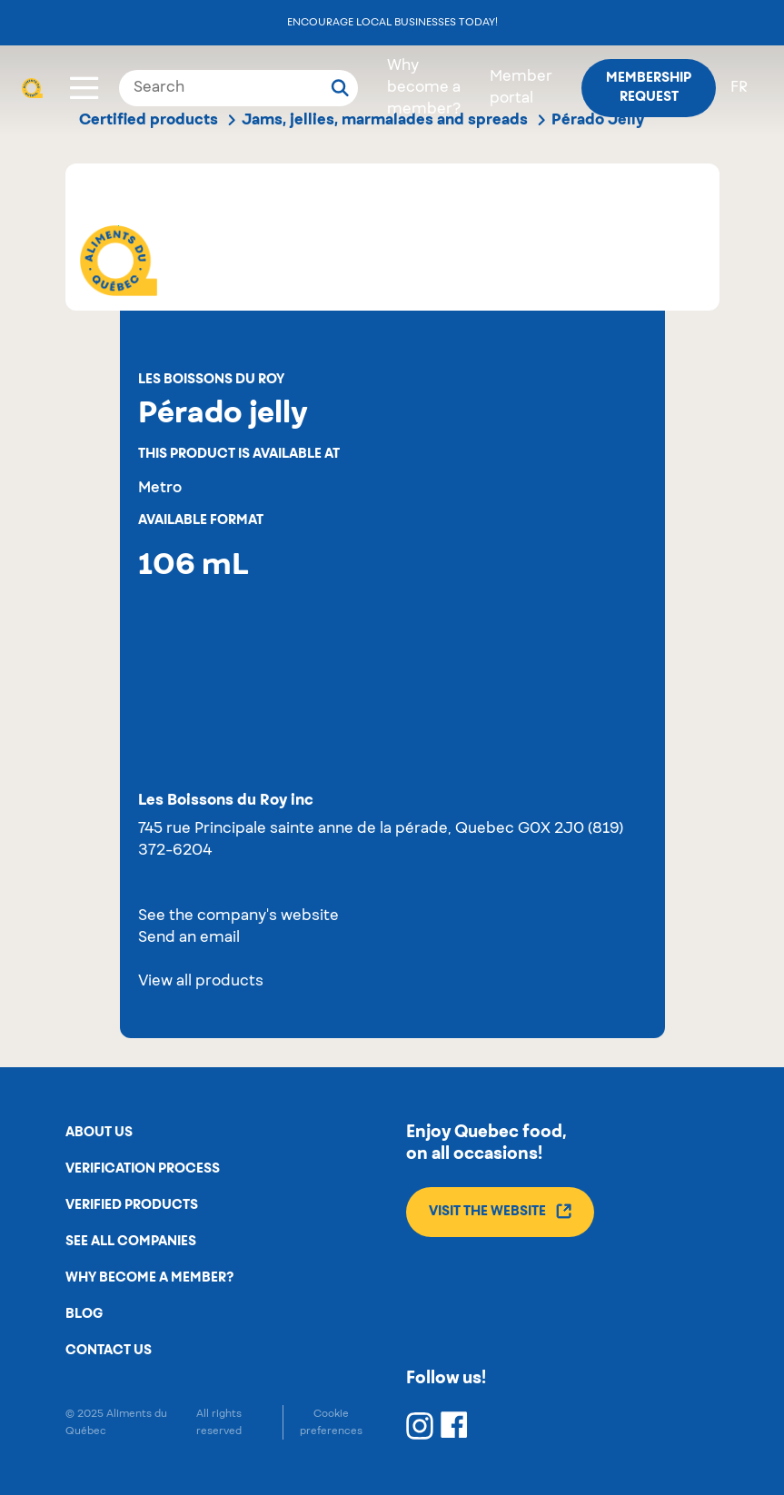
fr (739, 88)
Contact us (108, 1350)
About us (99, 1132)
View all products (200, 982)
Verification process (142, 1169)
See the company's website (238, 916)
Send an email (189, 938)
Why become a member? (424, 88)
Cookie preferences (331, 1422)
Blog (84, 1314)
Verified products (131, 1205)
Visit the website (500, 1211)
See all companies (130, 1241)
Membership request (648, 88)
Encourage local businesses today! (392, 22)
